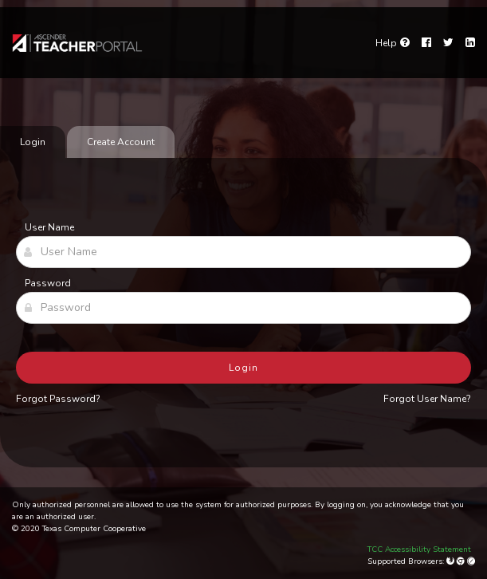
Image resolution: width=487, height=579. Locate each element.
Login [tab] (32, 142)
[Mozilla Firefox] (451, 561)
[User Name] (243, 252)
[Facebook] (426, 43)
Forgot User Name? (427, 398)
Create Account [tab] (121, 142)
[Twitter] (448, 43)
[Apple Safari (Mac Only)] (471, 561)
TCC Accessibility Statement (419, 549)
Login (243, 367)
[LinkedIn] (470, 43)
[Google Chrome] (462, 561)
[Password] (243, 308)
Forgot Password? (58, 398)
